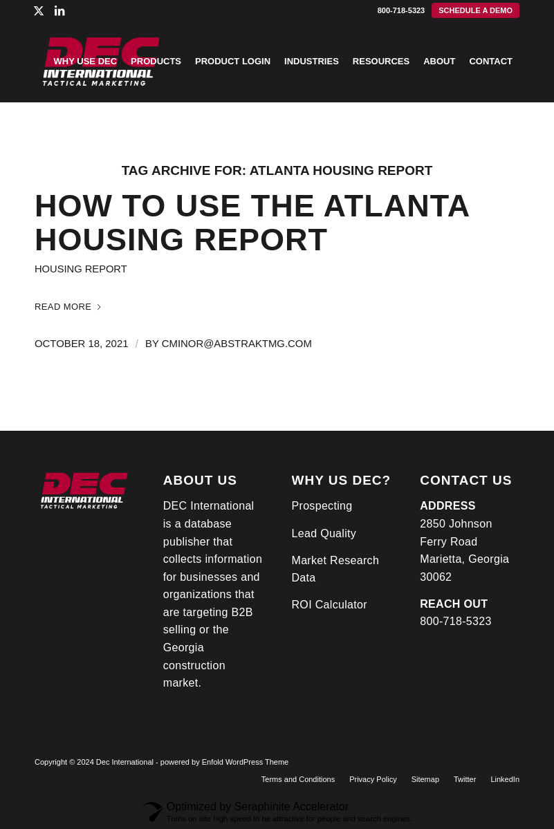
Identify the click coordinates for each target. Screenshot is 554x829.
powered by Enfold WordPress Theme (224, 762)
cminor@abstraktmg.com (237, 343)
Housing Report (81, 268)
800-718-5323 (401, 10)
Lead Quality (324, 533)
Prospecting (322, 506)
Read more (68, 306)
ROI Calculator (329, 605)
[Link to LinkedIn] (59, 10)
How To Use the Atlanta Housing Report (252, 223)
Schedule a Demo (475, 10)
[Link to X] (38, 10)
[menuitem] (475, 10)
